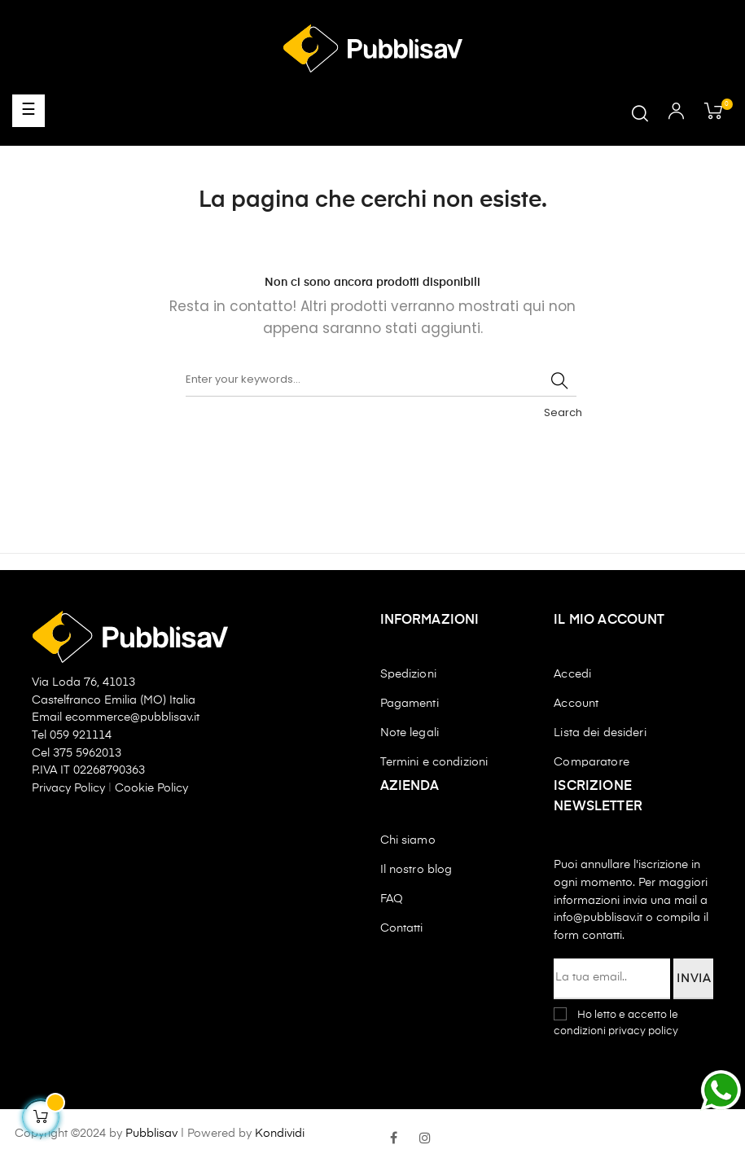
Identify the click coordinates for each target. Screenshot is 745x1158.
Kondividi (280, 1133)
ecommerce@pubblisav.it (132, 717)
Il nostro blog (416, 869)
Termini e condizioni (434, 762)
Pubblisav (151, 1133)
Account (576, 703)
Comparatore (591, 762)
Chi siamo (408, 840)
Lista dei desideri (600, 733)
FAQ (391, 899)
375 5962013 (87, 753)
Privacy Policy (70, 788)
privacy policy (643, 1031)
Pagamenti (409, 703)
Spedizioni (408, 674)
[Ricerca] (381, 380)
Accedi (572, 674)
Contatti (401, 928)
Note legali (410, 733)
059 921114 (81, 735)
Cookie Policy (151, 788)
